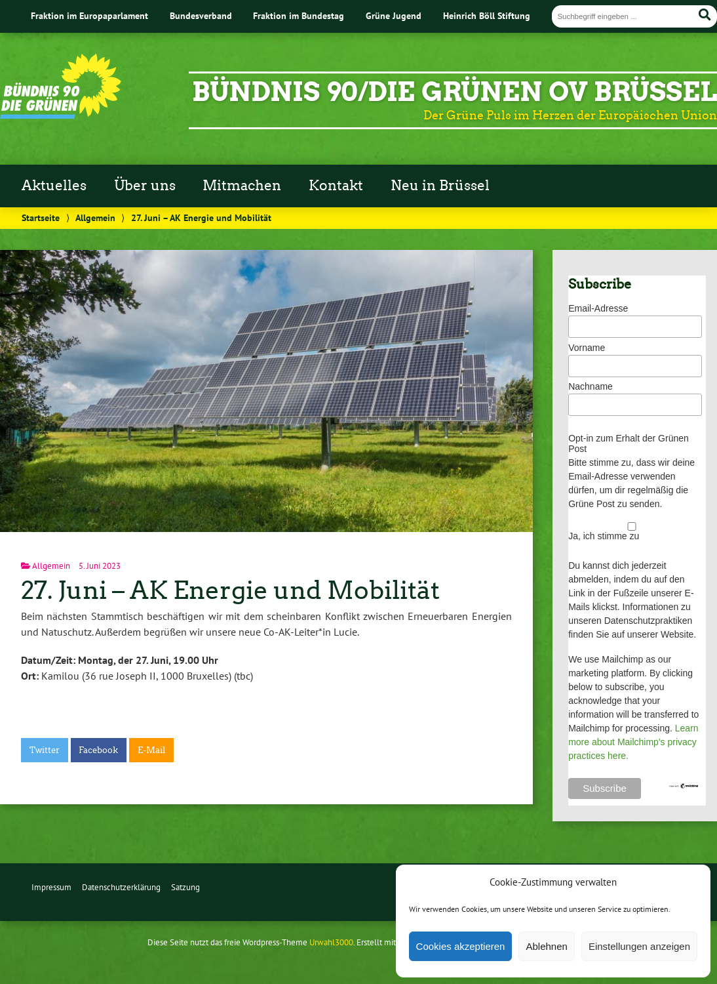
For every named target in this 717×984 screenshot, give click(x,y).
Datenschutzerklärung (121, 887)
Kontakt (336, 185)
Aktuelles (54, 185)
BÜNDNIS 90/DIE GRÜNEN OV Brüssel (454, 92)
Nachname (590, 386)
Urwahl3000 (331, 942)
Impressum (51, 887)
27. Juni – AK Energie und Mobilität (230, 590)
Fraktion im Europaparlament (89, 15)
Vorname (586, 347)
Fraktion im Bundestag (298, 15)
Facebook (98, 750)
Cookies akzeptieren (460, 946)
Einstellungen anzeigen (639, 946)
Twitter (44, 750)
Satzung (185, 887)
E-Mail (151, 750)
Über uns (145, 185)
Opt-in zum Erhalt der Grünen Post (628, 443)
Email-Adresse (598, 308)
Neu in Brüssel (440, 185)
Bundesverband (201, 15)
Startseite (41, 217)
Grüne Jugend (393, 15)
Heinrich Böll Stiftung (486, 15)
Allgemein (95, 217)
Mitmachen (242, 185)
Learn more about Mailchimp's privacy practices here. (633, 742)
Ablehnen (546, 946)
